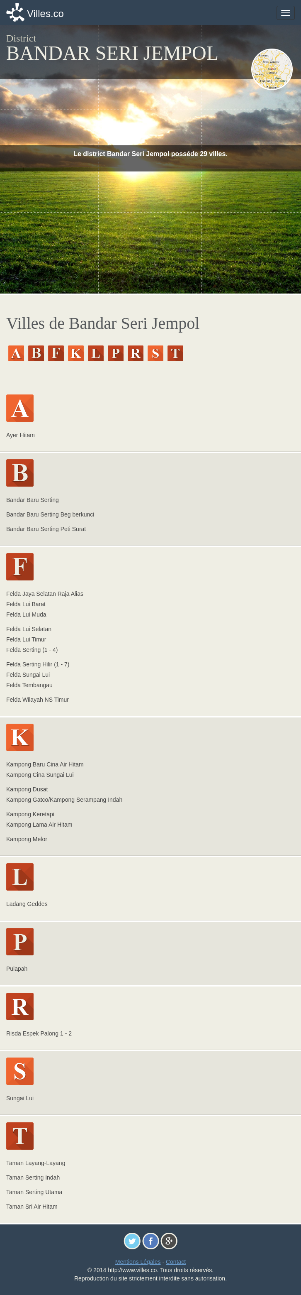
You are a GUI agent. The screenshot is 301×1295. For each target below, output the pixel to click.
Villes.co (45, 13)
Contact (176, 1261)
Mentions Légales (138, 1261)
